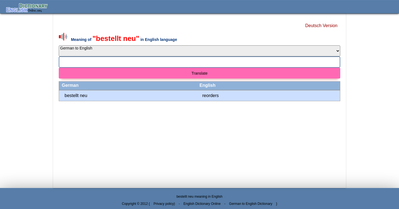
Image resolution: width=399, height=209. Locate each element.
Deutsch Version (321, 25)
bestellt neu (76, 95)
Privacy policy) (164, 204)
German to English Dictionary (250, 204)
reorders (210, 95)
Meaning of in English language (124, 39)
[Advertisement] (26, 101)
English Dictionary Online (202, 204)
